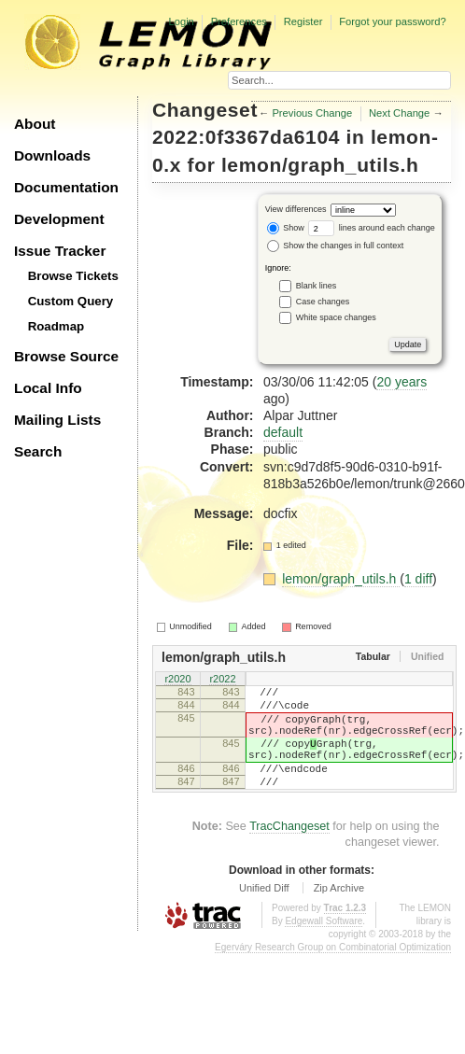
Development (59, 219)
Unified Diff (264, 913)
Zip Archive (339, 913)
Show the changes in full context (335, 245)
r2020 (177, 679)
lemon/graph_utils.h (320, 165)
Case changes (323, 301)
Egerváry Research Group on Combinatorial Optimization (333, 972)
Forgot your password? (392, 21)
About (34, 124)
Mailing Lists (57, 420)
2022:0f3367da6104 (246, 137)
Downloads (52, 155)
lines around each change (371, 227)
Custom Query (71, 301)
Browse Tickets (73, 276)
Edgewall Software (323, 946)
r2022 (222, 679)
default (283, 432)
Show (285, 227)
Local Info (48, 388)
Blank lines (316, 285)
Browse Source (66, 356)
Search (38, 451)
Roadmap (56, 326)
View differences (296, 210)
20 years (401, 381)
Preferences (239, 21)
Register (303, 21)
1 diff (418, 578)
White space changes (336, 317)
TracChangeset (289, 851)
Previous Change (312, 113)
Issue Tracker (60, 251)
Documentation (66, 187)
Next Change (399, 113)
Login (180, 21)
